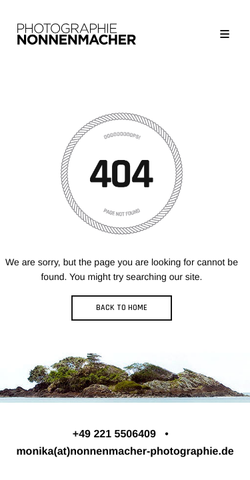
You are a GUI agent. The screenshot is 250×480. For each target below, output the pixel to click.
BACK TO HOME (121, 308)
